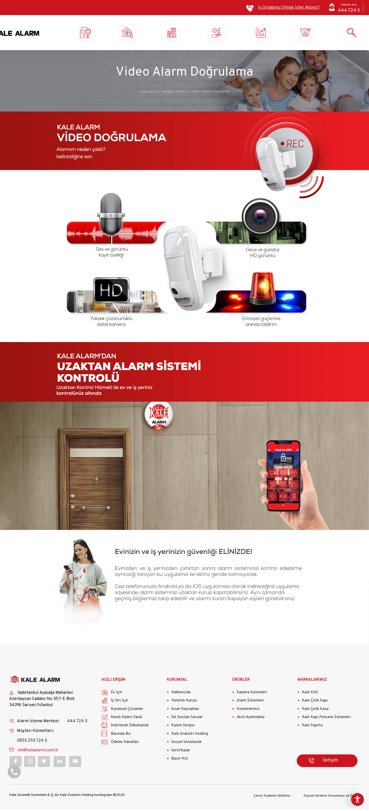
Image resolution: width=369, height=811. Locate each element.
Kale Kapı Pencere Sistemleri (326, 719)
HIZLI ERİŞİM (113, 682)
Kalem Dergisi (183, 727)
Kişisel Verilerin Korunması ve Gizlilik (331, 797)
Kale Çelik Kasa (315, 711)
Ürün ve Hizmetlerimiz (324, 34)
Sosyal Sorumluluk (186, 744)
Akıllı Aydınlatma (251, 719)
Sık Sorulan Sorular (187, 719)
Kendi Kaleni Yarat (280, 34)
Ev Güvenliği (146, 33)
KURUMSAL (177, 682)
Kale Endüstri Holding (189, 736)
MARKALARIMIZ (312, 682)
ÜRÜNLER (241, 682)
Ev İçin (116, 694)
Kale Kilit (310, 694)
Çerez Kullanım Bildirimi (272, 797)
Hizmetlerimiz (248, 711)
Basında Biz (121, 736)
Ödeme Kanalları (125, 744)
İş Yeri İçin (119, 702)
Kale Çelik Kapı (315, 702)
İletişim (330, 763)
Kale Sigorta (312, 727)
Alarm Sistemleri (250, 702)
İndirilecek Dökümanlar (130, 727)
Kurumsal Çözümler (235, 34)
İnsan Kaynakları (185, 711)
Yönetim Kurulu (184, 702)
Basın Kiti (179, 761)
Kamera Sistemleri (252, 694)
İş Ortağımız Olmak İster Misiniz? (289, 7)
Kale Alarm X (101, 34)
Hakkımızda (181, 694)
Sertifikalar (180, 752)
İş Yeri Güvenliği (190, 34)
